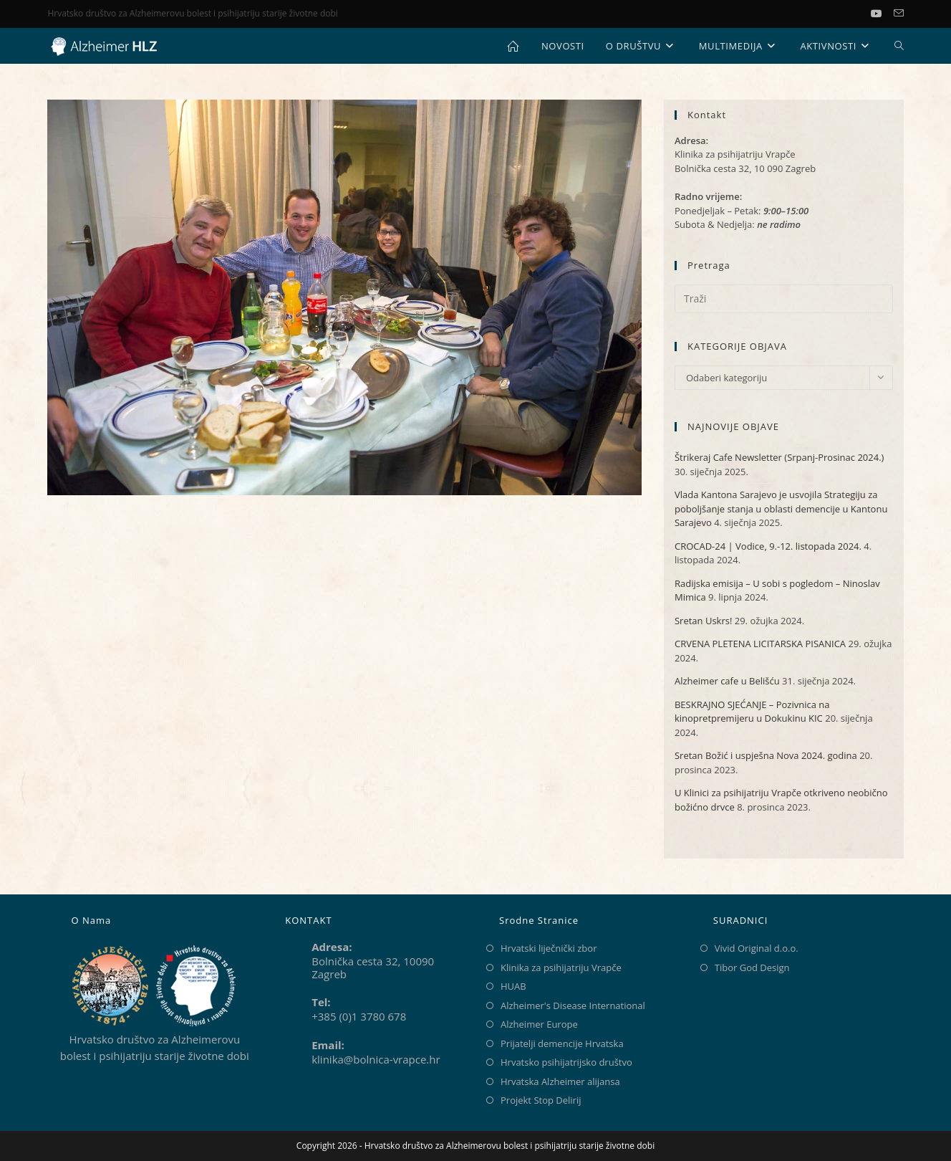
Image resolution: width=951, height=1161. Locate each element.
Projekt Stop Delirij (541, 1100)
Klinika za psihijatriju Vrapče (561, 967)
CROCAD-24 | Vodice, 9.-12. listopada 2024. (768, 546)
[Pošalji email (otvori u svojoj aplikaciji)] (899, 13)
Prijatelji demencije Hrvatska (562, 1043)
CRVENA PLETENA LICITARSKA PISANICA (760, 643)
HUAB (513, 986)
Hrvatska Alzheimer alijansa (560, 1081)
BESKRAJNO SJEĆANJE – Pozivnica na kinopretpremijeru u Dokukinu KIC (752, 711)
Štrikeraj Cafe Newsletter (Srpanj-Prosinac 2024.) (779, 457)
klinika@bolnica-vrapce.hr (376, 1059)
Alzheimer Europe (539, 1024)
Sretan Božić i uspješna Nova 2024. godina (766, 755)
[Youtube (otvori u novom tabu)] (882, 13)
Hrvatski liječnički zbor (549, 948)
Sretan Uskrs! (703, 620)
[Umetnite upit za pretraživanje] (784, 299)
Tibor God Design (752, 967)
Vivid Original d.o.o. (756, 948)
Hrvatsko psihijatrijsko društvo (566, 1062)
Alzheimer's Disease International (573, 1005)
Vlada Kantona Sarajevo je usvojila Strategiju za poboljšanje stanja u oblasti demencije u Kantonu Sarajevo (781, 508)
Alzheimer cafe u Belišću (727, 680)
